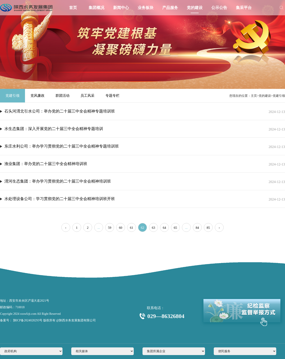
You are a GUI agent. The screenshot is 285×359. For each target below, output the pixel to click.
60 (120, 227)
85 (208, 227)
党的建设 (195, 7)
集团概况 (96, 7)
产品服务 (170, 7)
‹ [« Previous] (65, 227)
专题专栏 (112, 95)
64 (164, 227)
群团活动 (62, 95)
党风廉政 (37, 95)
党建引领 (12, 95)
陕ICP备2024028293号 (27, 320)
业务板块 (145, 7)
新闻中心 (121, 7)
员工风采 (87, 95)
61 (131, 227)
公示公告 (219, 7)
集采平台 (244, 7)
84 (197, 227)
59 (109, 227)
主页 (254, 95)
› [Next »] (219, 227)
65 (175, 227)
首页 (73, 7)
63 (153, 227)
